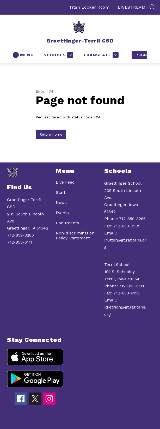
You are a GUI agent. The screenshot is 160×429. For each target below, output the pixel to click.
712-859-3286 (20, 235)
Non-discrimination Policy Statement (75, 235)
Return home (51, 134)
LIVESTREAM (131, 7)
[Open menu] (23, 55)
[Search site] (153, 7)
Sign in (142, 54)
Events (62, 212)
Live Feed (65, 182)
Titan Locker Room (89, 7)
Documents (67, 222)
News (61, 202)
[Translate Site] (100, 55)
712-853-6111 (19, 242)
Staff (60, 192)
